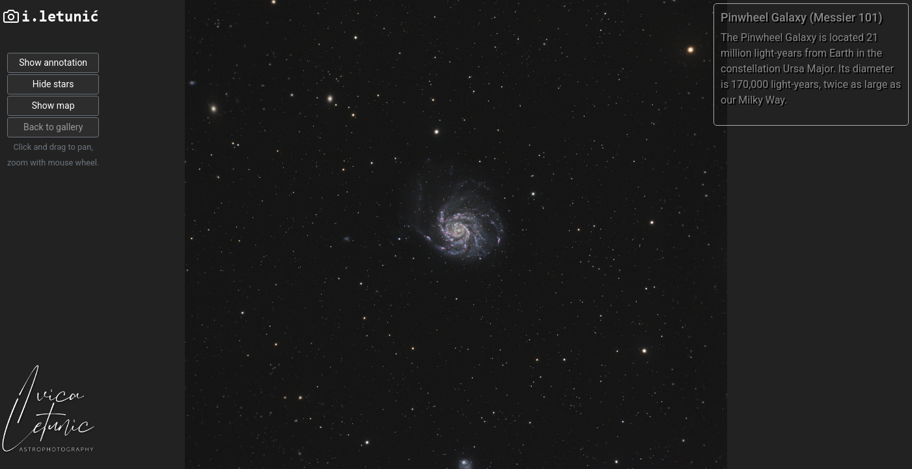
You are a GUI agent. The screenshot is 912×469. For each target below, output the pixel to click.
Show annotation (53, 62)
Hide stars (53, 84)
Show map (53, 105)
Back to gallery (53, 127)
